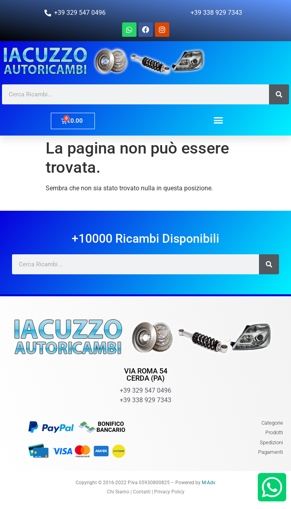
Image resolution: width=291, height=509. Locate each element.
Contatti (142, 492)
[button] (218, 120)
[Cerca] (279, 94)
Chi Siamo (118, 492)
